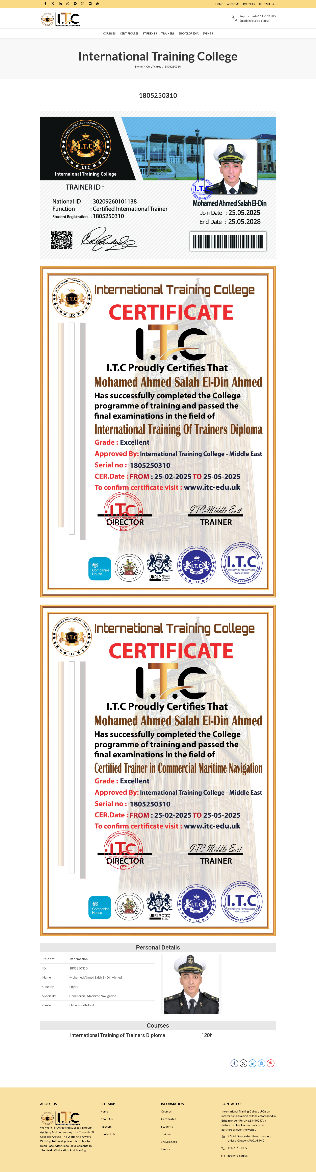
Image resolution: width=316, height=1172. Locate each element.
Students (167, 1126)
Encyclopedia (169, 1141)
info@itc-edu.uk (237, 1155)
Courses (166, 1111)
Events (165, 1149)
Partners (106, 1126)
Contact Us (108, 1134)
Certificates (153, 66)
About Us (107, 1119)
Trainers (166, 1134)
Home (139, 66)
